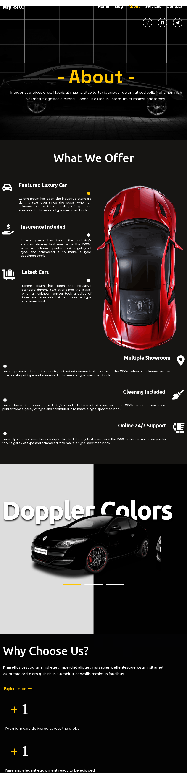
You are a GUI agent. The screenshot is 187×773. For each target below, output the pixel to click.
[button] (72, 494)
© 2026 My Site (93, 769)
